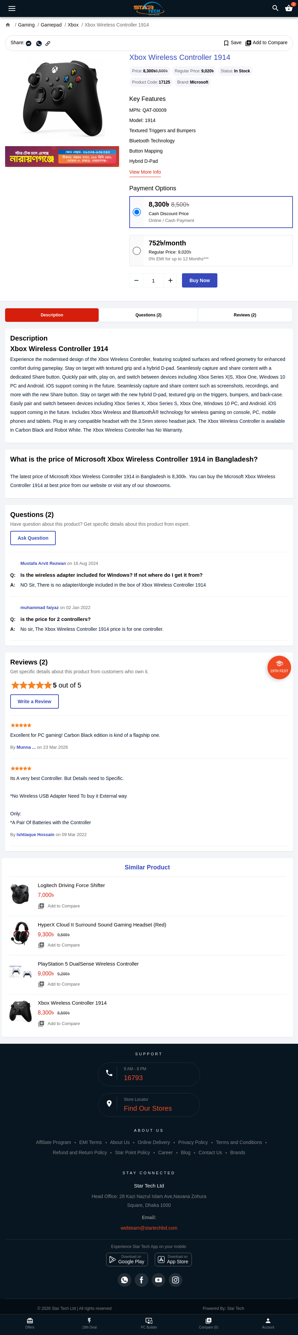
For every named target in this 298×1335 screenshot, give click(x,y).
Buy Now (199, 280)
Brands (237, 1152)
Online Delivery (154, 1142)
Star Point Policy (132, 1152)
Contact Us (210, 1152)
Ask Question (33, 538)
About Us (120, 1142)
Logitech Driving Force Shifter (71, 885)
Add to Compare (266, 43)
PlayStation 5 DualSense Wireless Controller (88, 964)
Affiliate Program (53, 1142)
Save (232, 43)
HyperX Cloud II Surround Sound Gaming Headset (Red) (102, 924)
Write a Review (34, 701)
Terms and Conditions (239, 1142)
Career (165, 1152)
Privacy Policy (193, 1142)
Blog (186, 1152)
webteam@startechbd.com (149, 1228)
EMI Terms (90, 1142)
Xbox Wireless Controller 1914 (72, 1003)
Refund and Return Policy (80, 1152)
